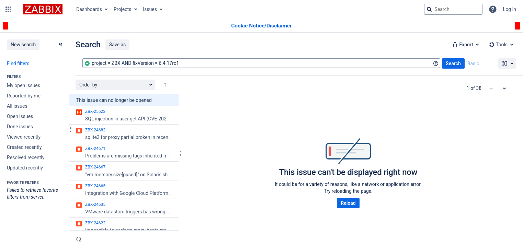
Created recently (24, 147)
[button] (8, 9)
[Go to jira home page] (43, 9)
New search (23, 44)
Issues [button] (150, 9)
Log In (509, 9)
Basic (473, 63)
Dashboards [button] (89, 9)
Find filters (18, 63)
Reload (348, 203)
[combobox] (261, 63)
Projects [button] (122, 9)
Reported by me (24, 95)
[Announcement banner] (261, 26)
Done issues (20, 126)
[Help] (492, 9)
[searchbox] (453, 9)
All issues (17, 106)
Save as (117, 44)
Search (453, 63)
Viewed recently (24, 137)
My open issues (23, 85)
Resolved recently (25, 157)
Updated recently (25, 167)
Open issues (20, 116)
